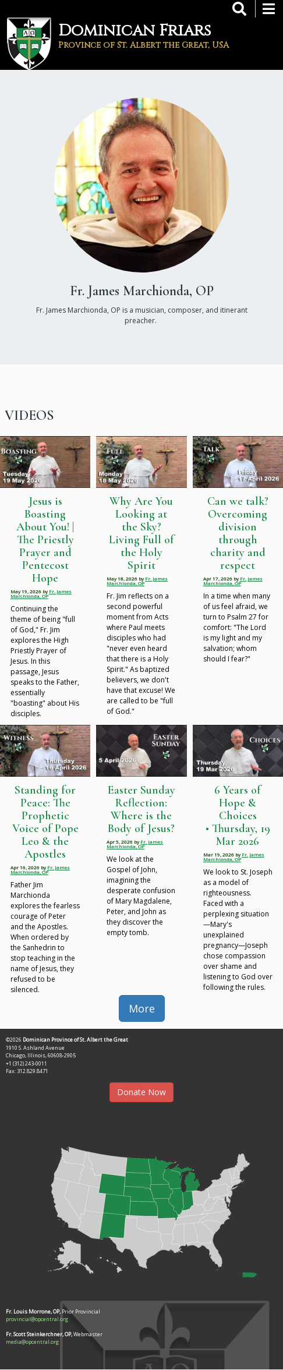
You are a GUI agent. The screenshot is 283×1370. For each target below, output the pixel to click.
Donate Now (141, 1092)
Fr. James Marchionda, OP (41, 593)
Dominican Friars (134, 30)
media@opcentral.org (32, 1342)
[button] (141, 1207)
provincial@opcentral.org (37, 1319)
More (142, 1008)
